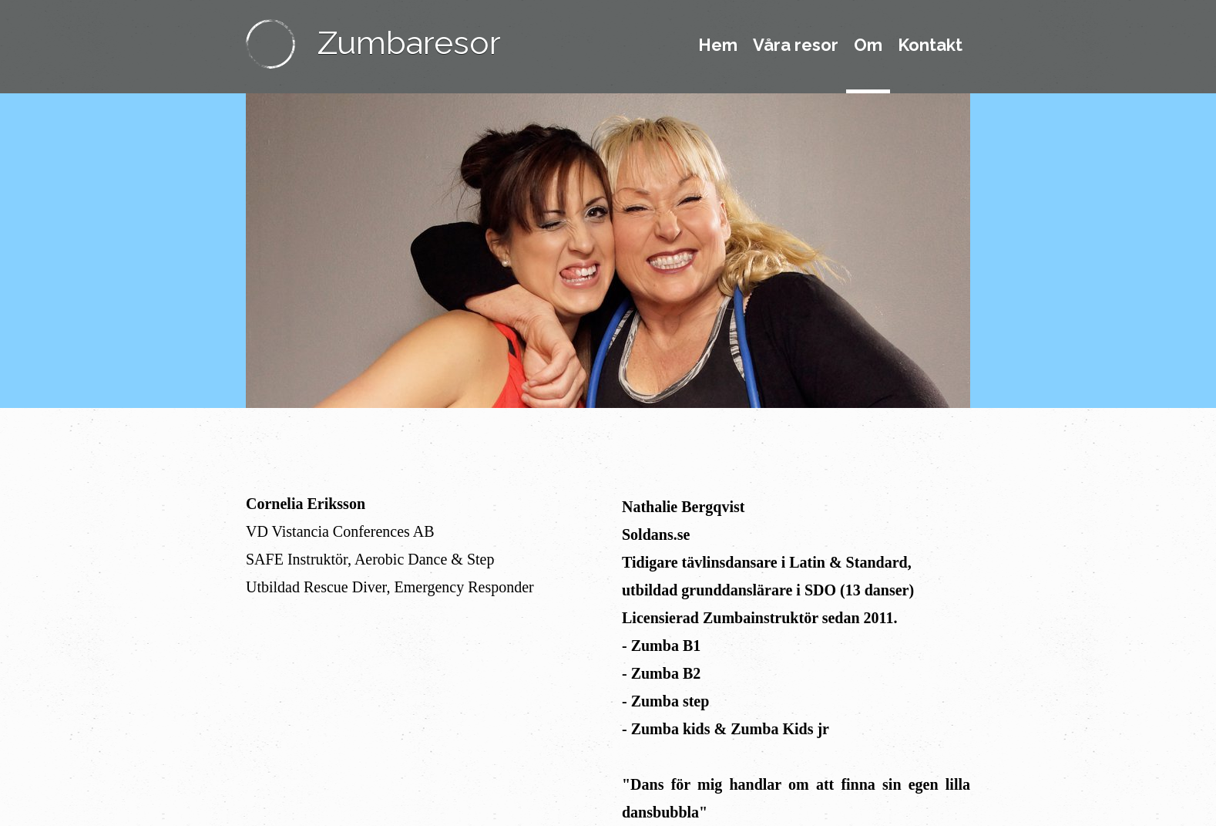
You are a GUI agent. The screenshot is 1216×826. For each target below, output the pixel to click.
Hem (717, 45)
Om (868, 45)
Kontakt (930, 45)
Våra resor (795, 45)
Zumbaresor (409, 43)
